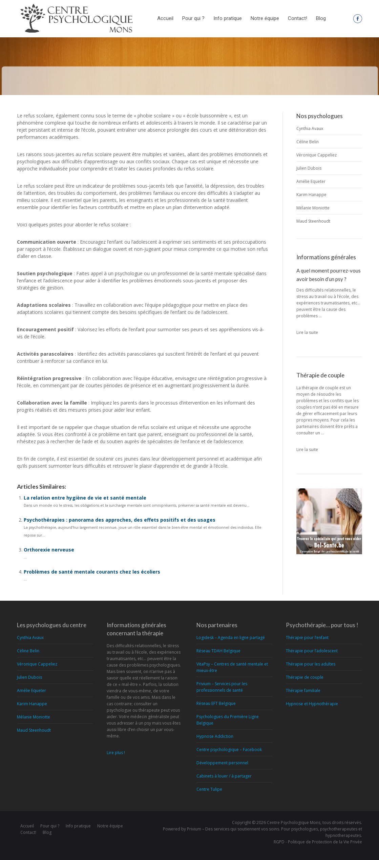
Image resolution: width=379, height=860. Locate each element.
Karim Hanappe (311, 195)
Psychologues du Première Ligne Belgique (227, 720)
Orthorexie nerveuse (49, 549)
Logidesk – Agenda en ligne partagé (230, 637)
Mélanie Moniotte (313, 208)
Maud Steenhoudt (313, 221)
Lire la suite (307, 332)
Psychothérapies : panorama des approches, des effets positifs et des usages (119, 520)
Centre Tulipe (209, 789)
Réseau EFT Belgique (216, 703)
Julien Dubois (308, 168)
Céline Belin (307, 142)
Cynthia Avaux (309, 128)
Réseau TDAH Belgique (218, 651)
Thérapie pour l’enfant (307, 637)
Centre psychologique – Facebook (229, 749)
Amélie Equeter (310, 181)
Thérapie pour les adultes (310, 664)
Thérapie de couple (304, 677)
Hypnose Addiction (214, 736)
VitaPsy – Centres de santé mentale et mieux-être (232, 667)
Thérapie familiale (303, 690)
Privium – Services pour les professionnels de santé (221, 687)
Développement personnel (222, 763)
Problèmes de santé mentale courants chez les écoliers (92, 571)
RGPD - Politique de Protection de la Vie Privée (318, 842)
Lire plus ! (116, 752)
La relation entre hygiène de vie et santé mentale (85, 497)
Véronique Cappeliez (316, 155)
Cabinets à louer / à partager (224, 776)
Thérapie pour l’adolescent (312, 651)
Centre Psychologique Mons (293, 822)
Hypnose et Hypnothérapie (312, 704)
